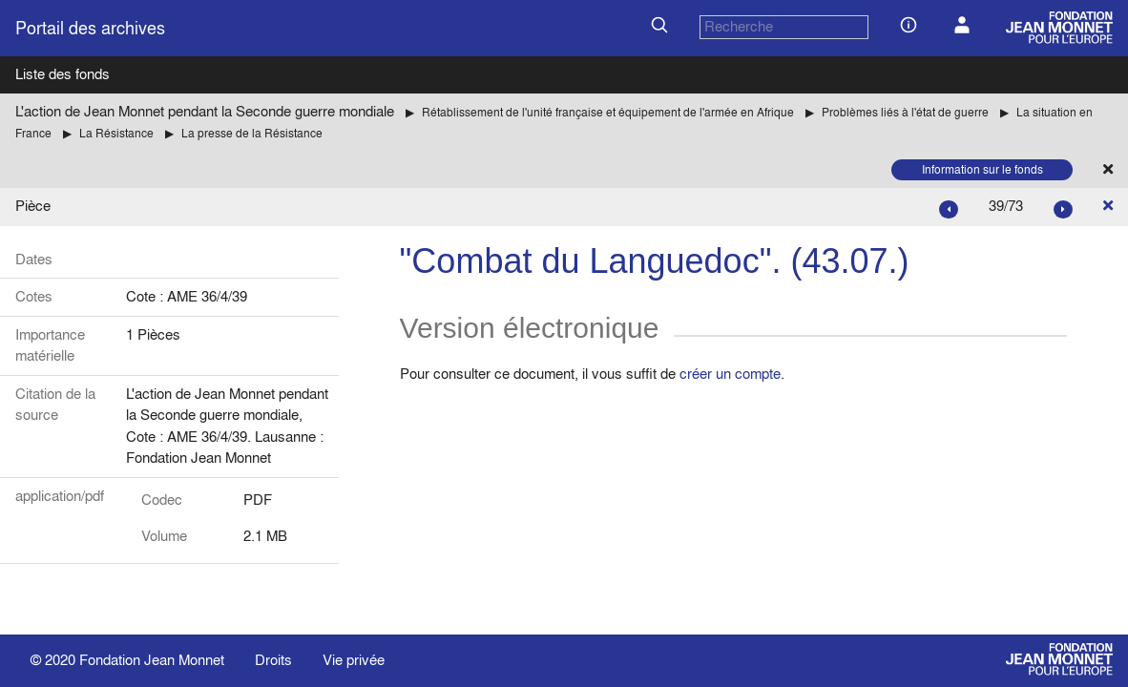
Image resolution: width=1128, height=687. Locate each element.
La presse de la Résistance (252, 133)
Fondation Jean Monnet (151, 660)
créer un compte (730, 374)
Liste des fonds (62, 74)
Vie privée (354, 660)
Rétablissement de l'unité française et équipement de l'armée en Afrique (608, 112)
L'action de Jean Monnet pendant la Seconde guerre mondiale (204, 111)
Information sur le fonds (982, 169)
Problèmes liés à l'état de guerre (905, 112)
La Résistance (116, 133)
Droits (273, 660)
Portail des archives (90, 28)
